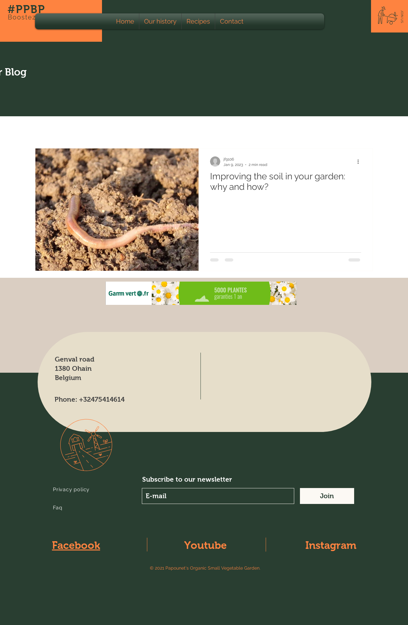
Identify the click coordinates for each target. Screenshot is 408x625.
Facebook (76, 545)
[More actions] (360, 161)
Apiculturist (191, 129)
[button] (402, 16)
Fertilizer (343, 129)
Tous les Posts (52, 129)
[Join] (327, 496)
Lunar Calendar (235, 129)
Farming (123, 129)
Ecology (91, 129)
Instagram (330, 545)
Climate (275, 129)
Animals (155, 129)
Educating (309, 129)
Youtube (205, 545)
